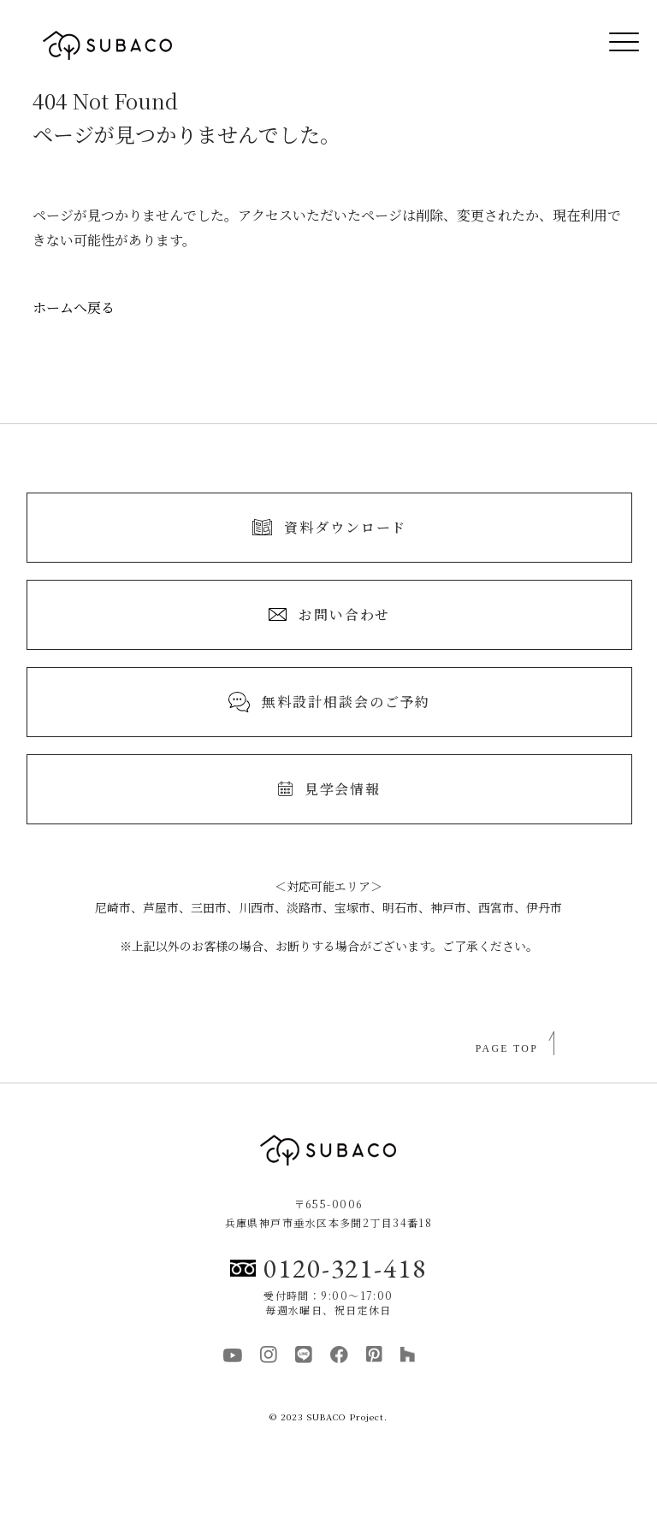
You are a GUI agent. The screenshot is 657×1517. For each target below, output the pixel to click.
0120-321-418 (328, 1268)
